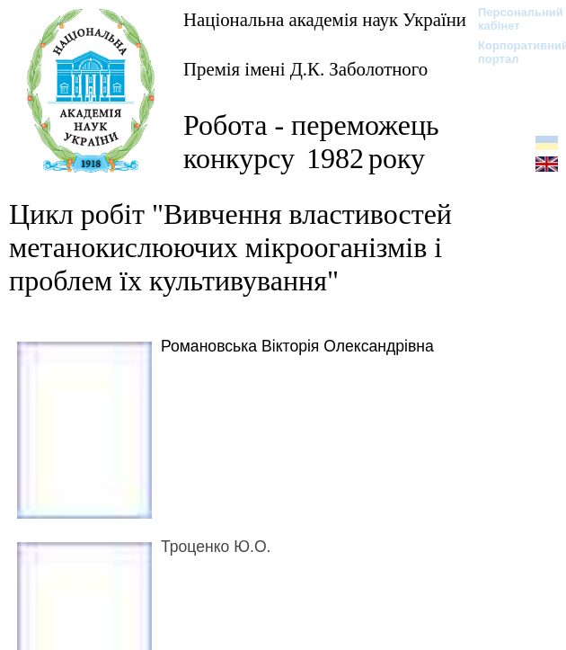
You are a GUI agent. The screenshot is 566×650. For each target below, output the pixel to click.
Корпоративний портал (511, 52)
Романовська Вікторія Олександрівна (297, 346)
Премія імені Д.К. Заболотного (305, 68)
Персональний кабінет (511, 18)
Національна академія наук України (324, 19)
